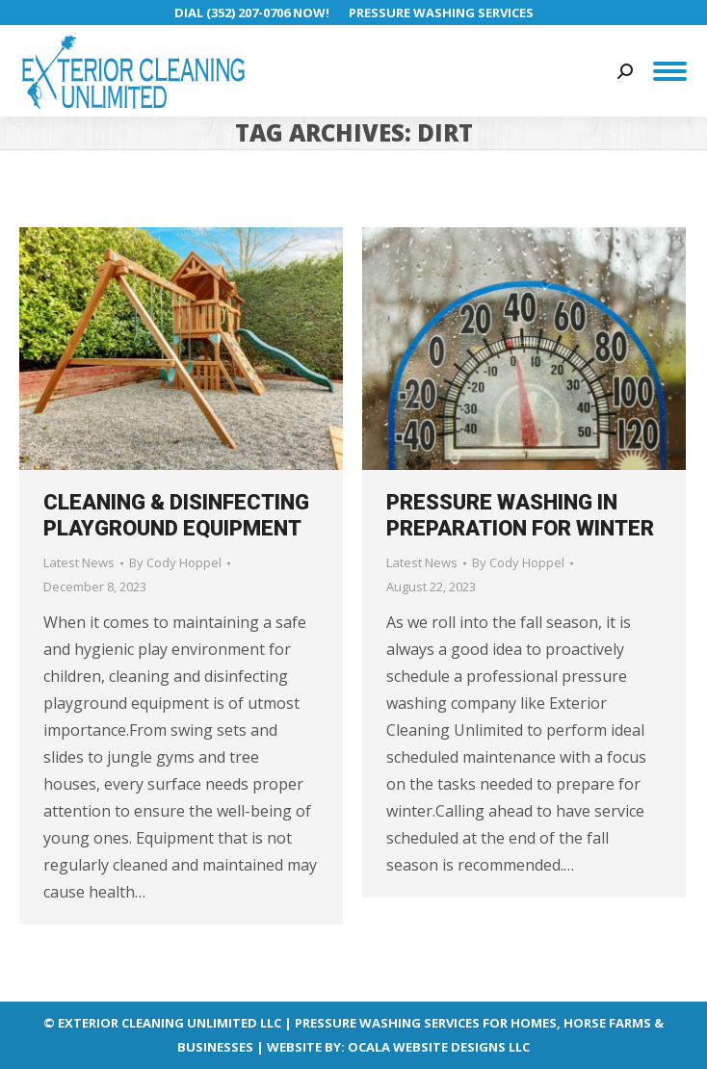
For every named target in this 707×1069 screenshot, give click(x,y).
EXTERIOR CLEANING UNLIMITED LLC (169, 1022)
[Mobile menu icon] (670, 71)
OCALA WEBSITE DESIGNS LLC (439, 1047)
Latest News (79, 562)
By (175, 562)
